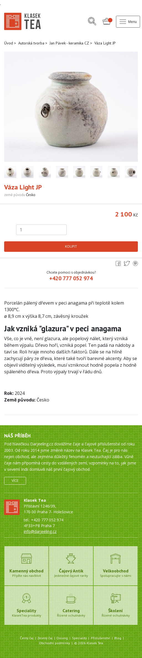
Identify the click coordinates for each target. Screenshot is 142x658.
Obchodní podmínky (54, 643)
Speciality (79, 638)
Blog (117, 638)
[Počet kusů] (41, 229)
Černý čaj (26, 638)
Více (15, 480)
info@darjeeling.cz (40, 531)
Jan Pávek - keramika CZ (69, 43)
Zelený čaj (45, 638)
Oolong (62, 638)
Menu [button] (128, 21)
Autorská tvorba (31, 43)
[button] (92, 22)
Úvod (8, 43)
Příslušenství (100, 638)
